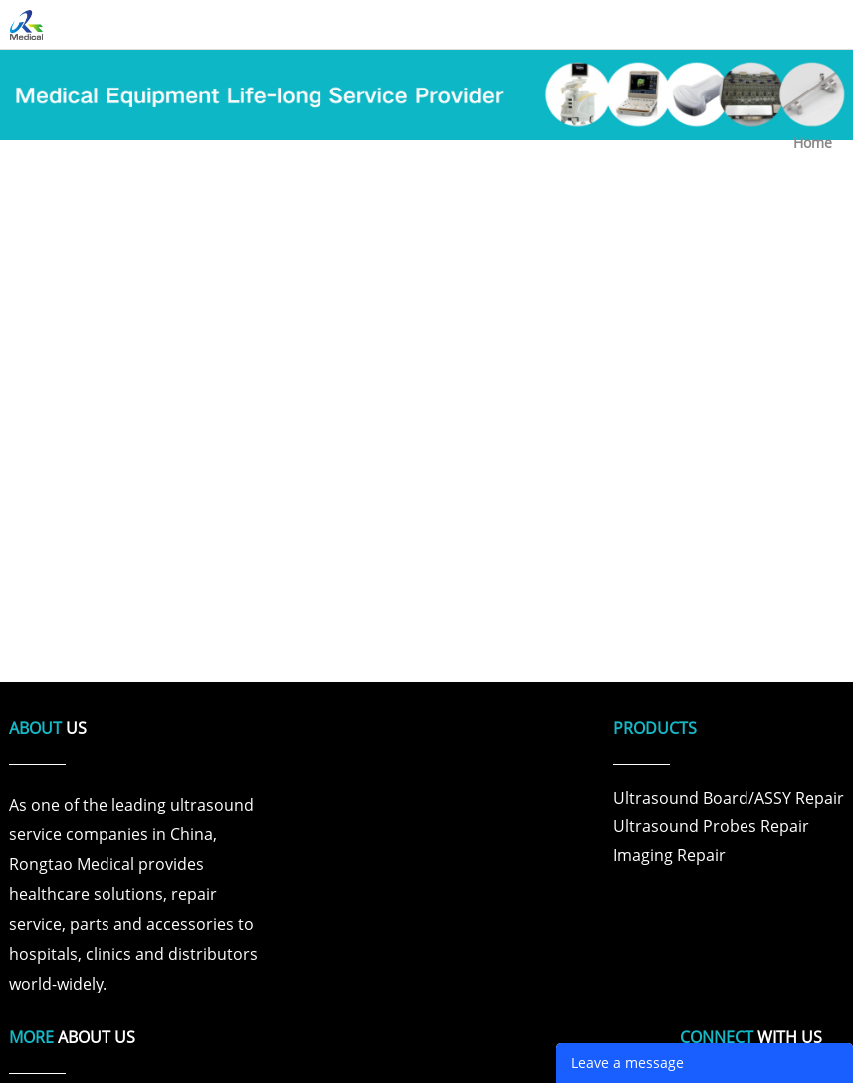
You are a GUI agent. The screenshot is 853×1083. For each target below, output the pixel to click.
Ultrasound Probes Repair (711, 826)
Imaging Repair (669, 855)
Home (812, 142)
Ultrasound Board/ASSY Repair (728, 798)
